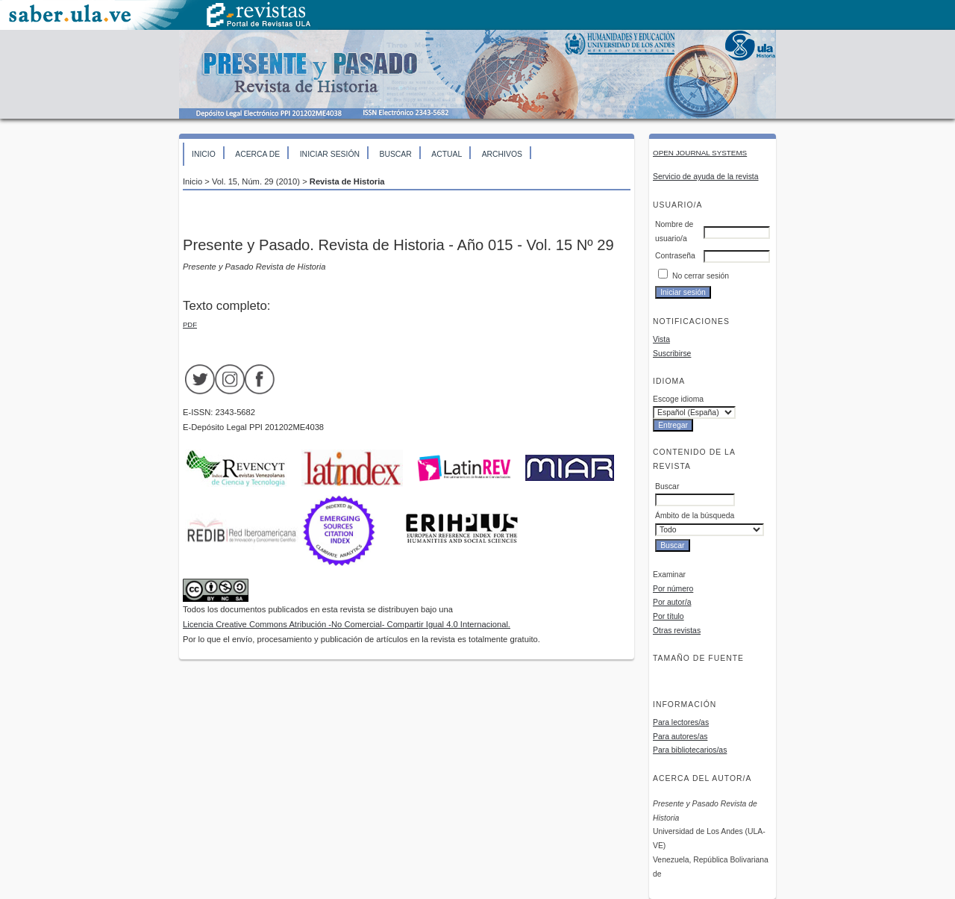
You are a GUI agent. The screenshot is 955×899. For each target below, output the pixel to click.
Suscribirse (672, 353)
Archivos (502, 154)
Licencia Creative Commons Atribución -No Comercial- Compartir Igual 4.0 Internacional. (346, 624)
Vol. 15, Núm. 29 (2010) (256, 181)
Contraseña (675, 256)
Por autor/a (672, 602)
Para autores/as (680, 736)
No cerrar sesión (700, 276)
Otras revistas (677, 630)
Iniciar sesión (330, 154)
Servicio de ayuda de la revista (706, 176)
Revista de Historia (347, 181)
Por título (668, 616)
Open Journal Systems (700, 153)
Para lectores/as (681, 722)
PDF (190, 324)
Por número (673, 589)
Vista (661, 339)
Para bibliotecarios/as (690, 750)
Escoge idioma (678, 399)
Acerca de (257, 154)
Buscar (395, 154)
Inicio (204, 154)
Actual (446, 154)
